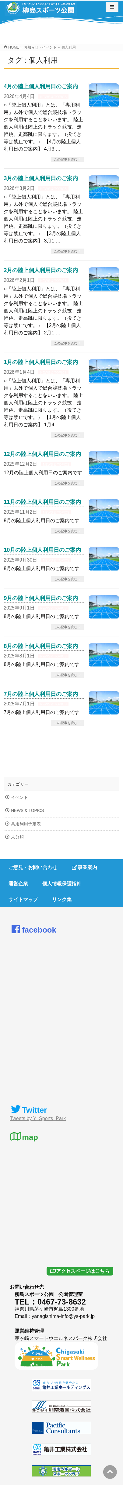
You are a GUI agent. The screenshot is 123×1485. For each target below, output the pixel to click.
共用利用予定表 (26, 824)
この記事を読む (65, 159)
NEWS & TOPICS (53, 97)
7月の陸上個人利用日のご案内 (41, 694)
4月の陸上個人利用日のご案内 (41, 86)
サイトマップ (23, 899)
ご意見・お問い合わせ (33, 867)
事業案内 (84, 867)
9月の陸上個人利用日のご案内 (41, 598)
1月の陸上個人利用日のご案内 (41, 362)
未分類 (17, 837)
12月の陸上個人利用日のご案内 (42, 454)
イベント (19, 797)
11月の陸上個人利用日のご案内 (42, 502)
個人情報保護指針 (61, 883)
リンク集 (62, 899)
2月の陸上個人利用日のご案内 (41, 270)
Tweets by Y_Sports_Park (38, 1118)
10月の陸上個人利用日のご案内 (42, 550)
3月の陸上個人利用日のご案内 (41, 178)
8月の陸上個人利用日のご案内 (41, 646)
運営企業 (18, 883)
